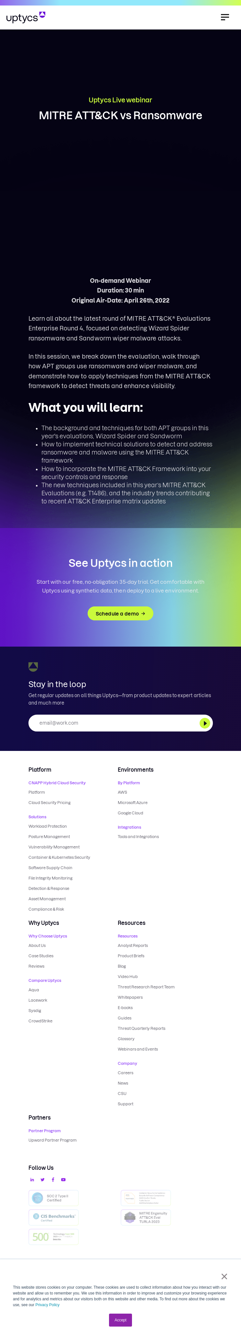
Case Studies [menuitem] (40, 956)
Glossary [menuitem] (126, 1039)
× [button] (224, 1276)
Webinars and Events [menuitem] (138, 1049)
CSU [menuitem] (122, 1093)
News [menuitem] (123, 1083)
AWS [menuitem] (122, 792)
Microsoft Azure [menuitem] (133, 802)
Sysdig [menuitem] (34, 1010)
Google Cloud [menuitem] (130, 813)
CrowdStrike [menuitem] (40, 1021)
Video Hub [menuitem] (128, 976)
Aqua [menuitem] (33, 990)
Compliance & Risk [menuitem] (46, 909)
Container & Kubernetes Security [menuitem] (59, 857)
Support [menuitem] (125, 1104)
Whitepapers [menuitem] (130, 997)
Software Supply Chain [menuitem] (50, 868)
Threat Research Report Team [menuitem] (146, 987)
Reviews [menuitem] (36, 966)
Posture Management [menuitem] (49, 836)
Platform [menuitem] (36, 792)
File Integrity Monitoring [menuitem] (50, 878)
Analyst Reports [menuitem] (133, 945)
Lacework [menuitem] (37, 1000)
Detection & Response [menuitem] (48, 888)
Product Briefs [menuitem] (131, 956)
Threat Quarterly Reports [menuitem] (141, 1028)
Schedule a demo (120, 613)
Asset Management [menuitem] (47, 899)
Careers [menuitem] (125, 1073)
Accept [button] (120, 1320)
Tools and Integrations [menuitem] (138, 836)
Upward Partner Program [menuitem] (52, 1140)
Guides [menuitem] (124, 1018)
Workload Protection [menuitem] (47, 826)
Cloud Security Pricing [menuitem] (49, 802)
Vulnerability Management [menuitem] (54, 847)
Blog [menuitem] (122, 966)
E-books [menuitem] (125, 1008)
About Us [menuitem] (37, 945)
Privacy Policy (47, 1305)
